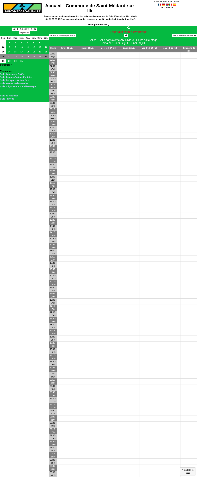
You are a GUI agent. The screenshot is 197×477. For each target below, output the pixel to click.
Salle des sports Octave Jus (14, 80)
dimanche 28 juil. (189, 49)
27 (3, 42)
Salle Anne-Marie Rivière (12, 74)
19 (34, 52)
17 (21, 52)
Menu (98, 24)
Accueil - (90, 8)
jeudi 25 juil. (129, 48)
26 (34, 56)
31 (3, 61)
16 (15, 52)
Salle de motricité (9, 95)
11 (27, 47)
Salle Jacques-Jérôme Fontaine (16, 77)
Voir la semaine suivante (184, 35)
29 (3, 52)
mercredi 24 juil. (108, 48)
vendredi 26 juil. (149, 48)
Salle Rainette (7, 99)
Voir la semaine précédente (62, 35)
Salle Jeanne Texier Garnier (14, 83)
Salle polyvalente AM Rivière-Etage (18, 86)
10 (21, 47)
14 (46, 47)
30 (3, 56)
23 (15, 56)
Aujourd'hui (24, 33)
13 (40, 47)
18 (27, 52)
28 (3, 47)
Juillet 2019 (24, 29)
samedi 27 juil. (170, 48)
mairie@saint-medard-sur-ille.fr (120, 19)
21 (46, 52)
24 (21, 56)
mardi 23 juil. (87, 48)
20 (40, 52)
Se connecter (167, 7)
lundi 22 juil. (67, 48)
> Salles (4, 68)
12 (34, 47)
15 (9, 52)
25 (27, 56)
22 (9, 56)
